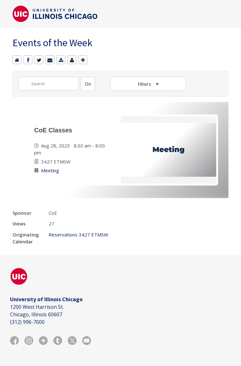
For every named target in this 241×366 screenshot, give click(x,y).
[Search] (88, 84)
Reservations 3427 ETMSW (78, 234)
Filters (145, 84)
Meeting (50, 170)
